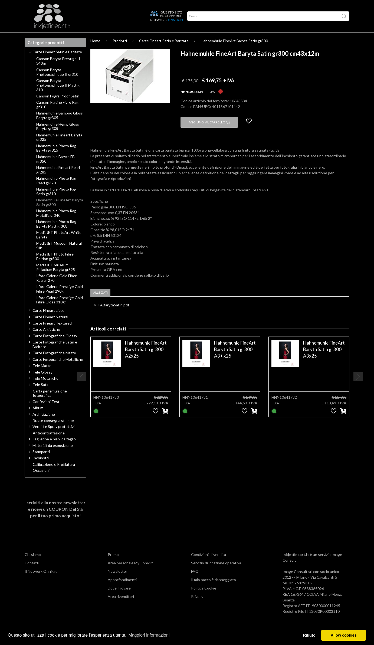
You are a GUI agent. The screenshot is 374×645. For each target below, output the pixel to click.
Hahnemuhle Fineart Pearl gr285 (58, 180)
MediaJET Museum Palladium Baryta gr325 (55, 277)
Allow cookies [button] (344, 635)
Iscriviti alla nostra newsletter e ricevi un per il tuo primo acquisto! (55, 519)
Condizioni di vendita (208, 565)
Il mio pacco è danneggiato (213, 590)
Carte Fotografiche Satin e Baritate (54, 354)
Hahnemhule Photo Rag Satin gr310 (56, 202)
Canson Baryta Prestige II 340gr (58, 71)
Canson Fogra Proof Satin (57, 106)
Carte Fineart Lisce (48, 321)
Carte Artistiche (46, 340)
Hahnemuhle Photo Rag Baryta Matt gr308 (56, 234)
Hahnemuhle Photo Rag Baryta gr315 (56, 158)
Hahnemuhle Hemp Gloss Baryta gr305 (57, 137)
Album (37, 418)
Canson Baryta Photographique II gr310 (57, 82)
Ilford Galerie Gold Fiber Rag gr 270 (56, 288)
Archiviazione (43, 425)
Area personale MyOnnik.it (130, 573)
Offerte (121, 38)
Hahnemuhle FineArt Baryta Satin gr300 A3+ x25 (235, 360)
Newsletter (117, 581)
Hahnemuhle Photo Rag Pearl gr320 (56, 191)
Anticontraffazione (49, 443)
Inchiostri (40, 468)
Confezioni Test (46, 412)
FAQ (195, 581)
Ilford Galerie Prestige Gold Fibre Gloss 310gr (59, 310)
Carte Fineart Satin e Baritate (164, 51)
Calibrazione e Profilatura (54, 475)
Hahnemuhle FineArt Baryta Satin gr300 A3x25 (324, 360)
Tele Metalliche (45, 389)
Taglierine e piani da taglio (54, 449)
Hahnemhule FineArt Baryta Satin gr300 (234, 51)
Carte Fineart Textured (52, 333)
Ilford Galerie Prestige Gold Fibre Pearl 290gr (59, 299)
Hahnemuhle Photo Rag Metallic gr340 (56, 223)
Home (95, 51)
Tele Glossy (42, 382)
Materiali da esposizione (52, 456)
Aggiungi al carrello (209, 133)
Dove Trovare (119, 598)
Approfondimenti (68, 38)
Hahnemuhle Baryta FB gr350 (55, 169)
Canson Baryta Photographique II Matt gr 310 (58, 96)
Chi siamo (33, 565)
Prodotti (36, 38)
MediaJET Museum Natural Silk (59, 256)
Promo (113, 565)
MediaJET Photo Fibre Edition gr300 (55, 267)
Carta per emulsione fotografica (50, 404)
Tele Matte (41, 376)
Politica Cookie (203, 598)
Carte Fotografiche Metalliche (57, 370)
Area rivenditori (121, 607)
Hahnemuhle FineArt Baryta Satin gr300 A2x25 (146, 360)
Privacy (197, 607)
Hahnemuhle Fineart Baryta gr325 (59, 147)
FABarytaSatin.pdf (114, 315)
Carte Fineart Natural (50, 327)
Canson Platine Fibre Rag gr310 (57, 115)
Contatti (32, 573)
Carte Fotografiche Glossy (54, 346)
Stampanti (41, 462)
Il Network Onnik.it (41, 581)
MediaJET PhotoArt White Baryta (58, 245)
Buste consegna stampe (53, 431)
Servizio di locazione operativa (216, 573)
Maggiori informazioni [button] (148, 635)
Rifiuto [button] (309, 635)
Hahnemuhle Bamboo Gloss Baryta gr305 (59, 126)
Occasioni (41, 481)
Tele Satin (41, 395)
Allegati (100, 303)
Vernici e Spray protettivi (53, 437)
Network (99, 38)
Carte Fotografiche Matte (54, 363)
